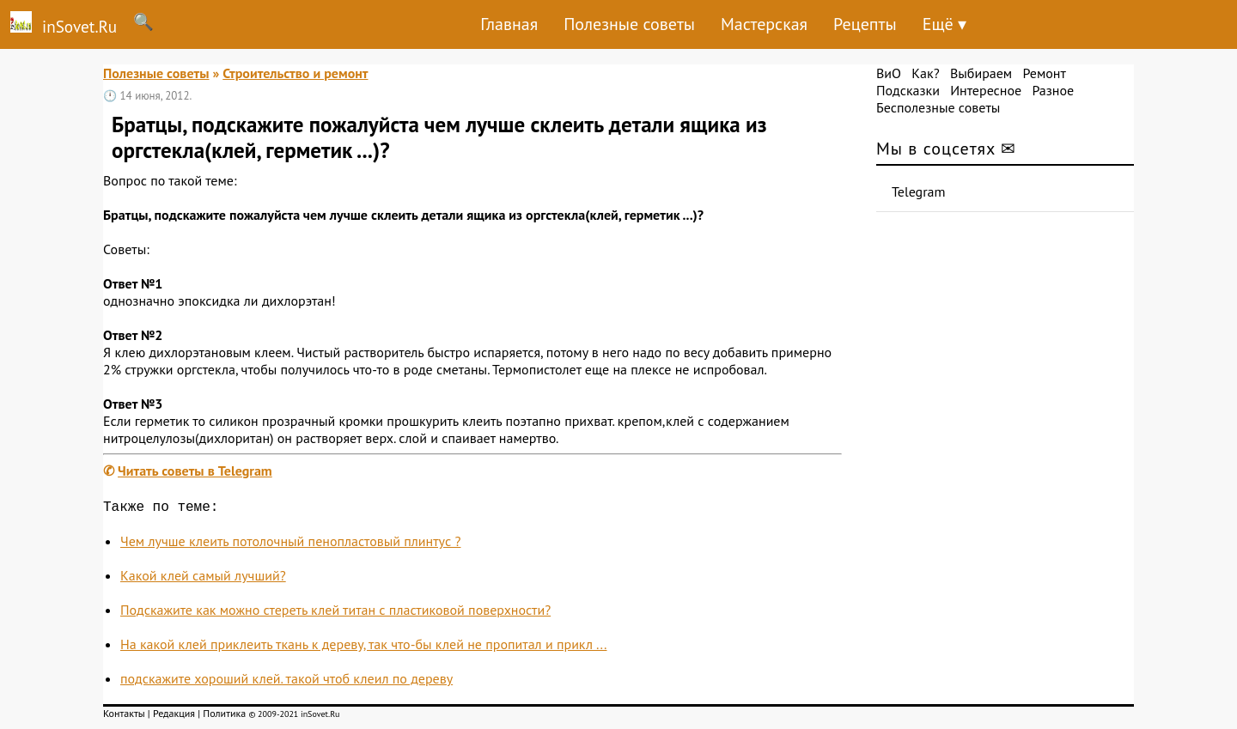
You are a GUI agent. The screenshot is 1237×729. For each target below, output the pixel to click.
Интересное (985, 90)
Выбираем (981, 73)
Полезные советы (629, 24)
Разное (1053, 90)
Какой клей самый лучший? (203, 578)
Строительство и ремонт (295, 73)
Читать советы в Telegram (195, 470)
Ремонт (1043, 73)
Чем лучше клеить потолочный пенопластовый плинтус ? (290, 544)
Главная (509, 24)
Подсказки (908, 90)
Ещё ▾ (944, 24)
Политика (224, 716)
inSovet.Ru (58, 24)
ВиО (888, 73)
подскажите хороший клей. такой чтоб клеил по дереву (286, 681)
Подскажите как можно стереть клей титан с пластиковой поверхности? (335, 613)
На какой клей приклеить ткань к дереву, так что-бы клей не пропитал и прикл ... (363, 647)
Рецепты (865, 24)
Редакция (174, 716)
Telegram (919, 191)
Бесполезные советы (938, 107)
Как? (925, 73)
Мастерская (764, 24)
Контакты (124, 716)
